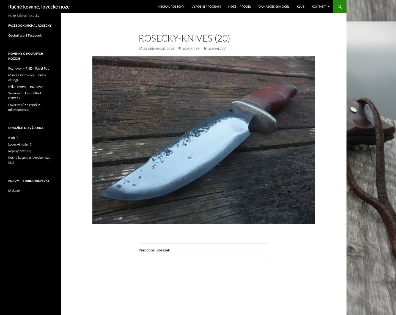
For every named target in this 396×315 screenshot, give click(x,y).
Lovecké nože (18, 144)
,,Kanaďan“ (216, 48)
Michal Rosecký (171, 6)
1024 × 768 (190, 48)
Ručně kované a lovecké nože (29, 157)
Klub (300, 6)
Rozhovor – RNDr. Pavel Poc (28, 68)
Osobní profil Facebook (25, 35)
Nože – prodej (239, 6)
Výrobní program (206, 6)
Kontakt (319, 6)
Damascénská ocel (274, 6)
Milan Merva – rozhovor (25, 86)
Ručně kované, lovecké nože (39, 7)
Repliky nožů (17, 151)
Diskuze (14, 190)
